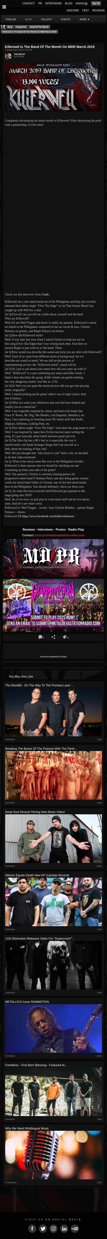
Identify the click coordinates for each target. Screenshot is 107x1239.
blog (28, 19)
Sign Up (96, 3)
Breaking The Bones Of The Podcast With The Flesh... (41, 748)
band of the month (39, 27)
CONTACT (28, 3)
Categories (21, 27)
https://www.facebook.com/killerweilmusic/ (48, 516)
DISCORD (73, 10)
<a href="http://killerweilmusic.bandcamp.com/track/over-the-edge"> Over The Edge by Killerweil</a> (34, 251)
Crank (45, 294)
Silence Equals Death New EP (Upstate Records (37, 875)
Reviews (29, 529)
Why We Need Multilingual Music (27, 1128)
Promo (61, 529)
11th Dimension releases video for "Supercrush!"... (40, 938)
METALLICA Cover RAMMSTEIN (27, 1002)
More (85, 19)
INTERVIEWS (53, 3)
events (65, 19)
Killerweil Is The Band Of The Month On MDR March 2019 (29, 32)
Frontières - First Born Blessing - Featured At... (36, 1065)
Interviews (46, 529)
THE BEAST (19, 54)
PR (40, 3)
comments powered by (53, 656)
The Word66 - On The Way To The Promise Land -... (39, 685)
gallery (46, 19)
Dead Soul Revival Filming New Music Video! (35, 812)
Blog (10, 27)
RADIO (80, 3)
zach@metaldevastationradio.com (60, 535)
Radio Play (76, 529)
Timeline (10, 19)
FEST (85, 10)
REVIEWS (98, 10)
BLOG (68, 3)
